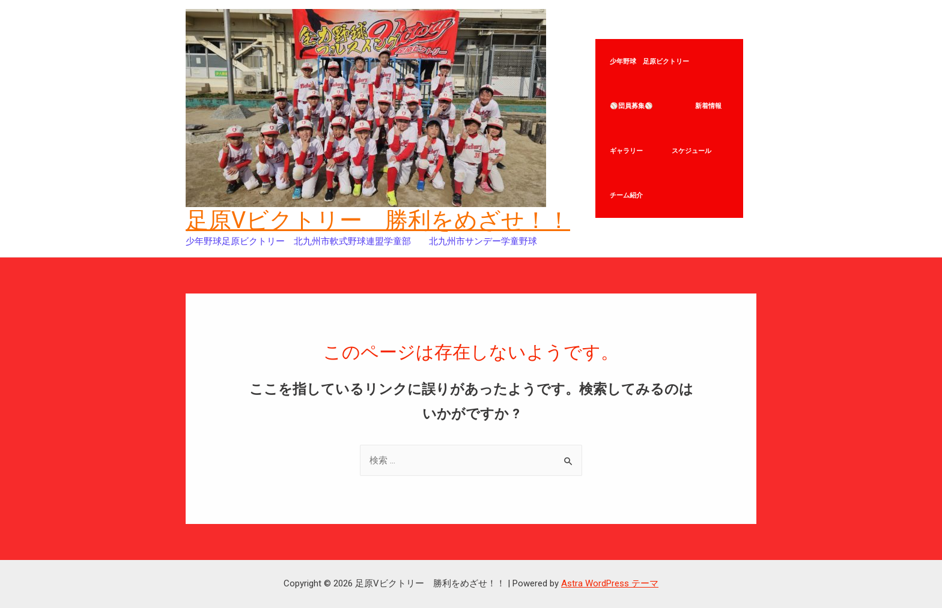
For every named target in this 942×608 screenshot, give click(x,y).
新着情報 (710, 103)
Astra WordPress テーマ (609, 583)
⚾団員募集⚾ (638, 103)
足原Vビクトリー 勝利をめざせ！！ (378, 220)
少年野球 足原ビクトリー (650, 53)
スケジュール (693, 153)
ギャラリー (626, 153)
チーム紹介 (626, 202)
